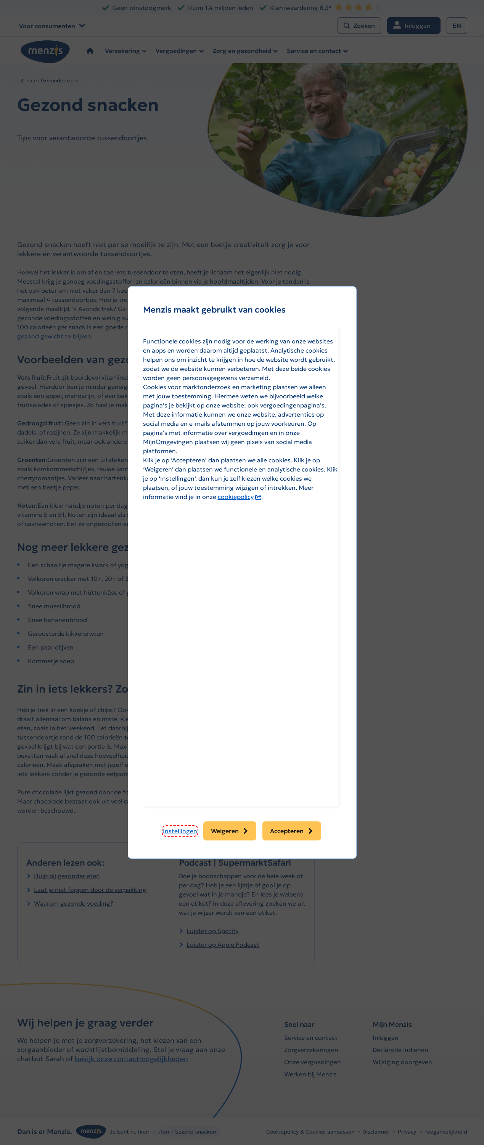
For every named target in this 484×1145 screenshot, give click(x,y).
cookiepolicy (239, 496)
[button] (180, 830)
